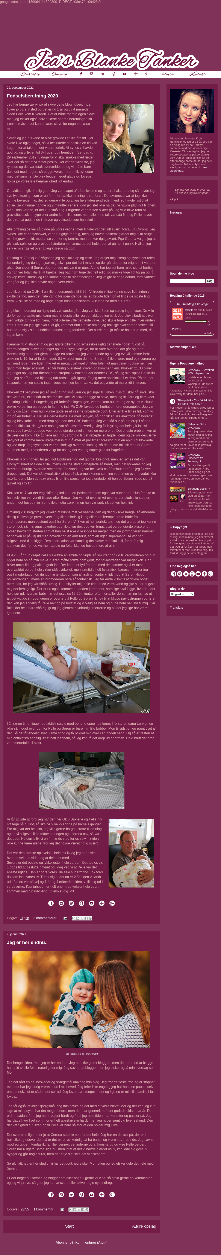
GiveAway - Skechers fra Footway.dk (195, 458)
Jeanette (189, 309)
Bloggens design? (199, 488)
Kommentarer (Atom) (91, 1242)
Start (69, 1226)
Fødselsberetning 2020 (32, 96)
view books (207, 333)
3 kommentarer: (45, 918)
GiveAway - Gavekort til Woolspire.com (201, 371)
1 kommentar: (44, 1209)
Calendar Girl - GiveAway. (197, 426)
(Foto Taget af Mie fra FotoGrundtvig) (81, 1054)
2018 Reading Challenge (192, 304)
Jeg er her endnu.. (27, 942)
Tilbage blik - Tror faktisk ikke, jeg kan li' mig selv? (195, 402)
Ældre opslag (144, 1226)
